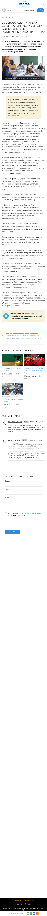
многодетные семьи (21, 335)
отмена (27, 333)
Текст (7, 497)
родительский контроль (33, 338)
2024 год (8, 338)
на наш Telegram (31, 313)
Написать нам (30, 900)
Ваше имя (8, 481)
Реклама (18, 900)
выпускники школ (18, 333)
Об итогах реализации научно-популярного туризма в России (12, 399)
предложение (10, 335)
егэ (11, 333)
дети (7, 333)
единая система (34, 335)
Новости (11, 17)
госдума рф (34, 333)
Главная (4, 17)
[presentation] (22, 524)
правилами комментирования (30, 513)
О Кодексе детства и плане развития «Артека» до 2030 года (33, 371)
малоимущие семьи (18, 338)
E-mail (7, 489)
